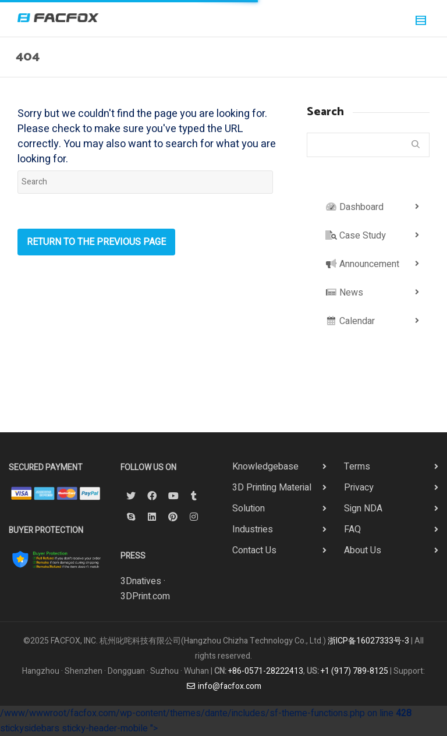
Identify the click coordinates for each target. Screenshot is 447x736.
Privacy (359, 488)
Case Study (355, 236)
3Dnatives (140, 581)
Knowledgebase (265, 467)
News (344, 293)
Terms (357, 467)
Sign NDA (363, 508)
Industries (252, 529)
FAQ (352, 529)
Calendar (350, 321)
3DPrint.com (145, 596)
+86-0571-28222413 (265, 671)
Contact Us (254, 550)
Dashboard (354, 207)
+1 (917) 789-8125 (354, 671)
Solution (248, 508)
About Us (362, 550)
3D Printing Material (271, 488)
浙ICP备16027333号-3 (368, 641)
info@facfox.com (223, 686)
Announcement (362, 264)
